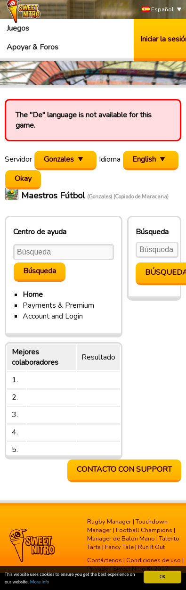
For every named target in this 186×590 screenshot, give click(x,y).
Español (158, 9)
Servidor (18, 159)
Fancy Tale (119, 547)
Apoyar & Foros (32, 47)
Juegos (18, 28)
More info (39, 582)
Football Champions (144, 530)
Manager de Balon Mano (121, 538)
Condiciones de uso (153, 560)
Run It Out (151, 547)
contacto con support (124, 469)
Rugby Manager (109, 521)
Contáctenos (104, 560)
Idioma (110, 159)
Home (33, 294)
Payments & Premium (58, 305)
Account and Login (53, 316)
